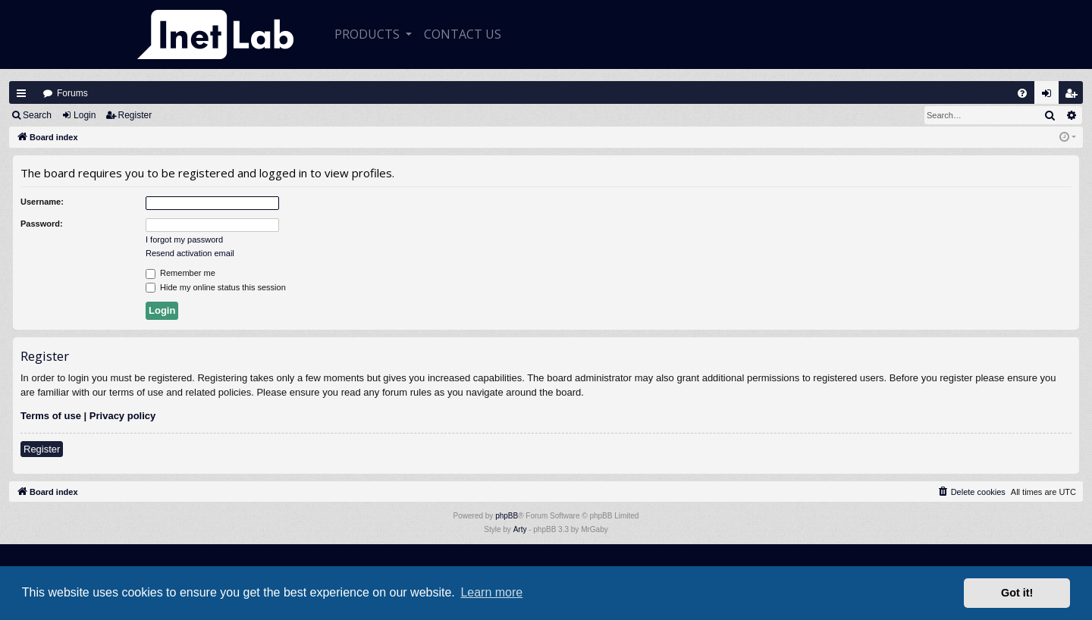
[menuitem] (1022, 93)
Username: (42, 201)
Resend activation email (190, 253)
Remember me (180, 273)
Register (135, 115)
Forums (72, 93)
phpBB (506, 516)
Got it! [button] (1017, 593)
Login (85, 115)
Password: (41, 223)
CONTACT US (462, 34)
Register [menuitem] (1074, 96)
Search (37, 115)
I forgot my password (184, 239)
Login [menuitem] (1050, 96)
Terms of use (50, 415)
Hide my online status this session (216, 288)
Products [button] (368, 34)
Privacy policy (122, 415)
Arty (520, 529)
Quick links (21, 93)
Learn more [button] (491, 592)
